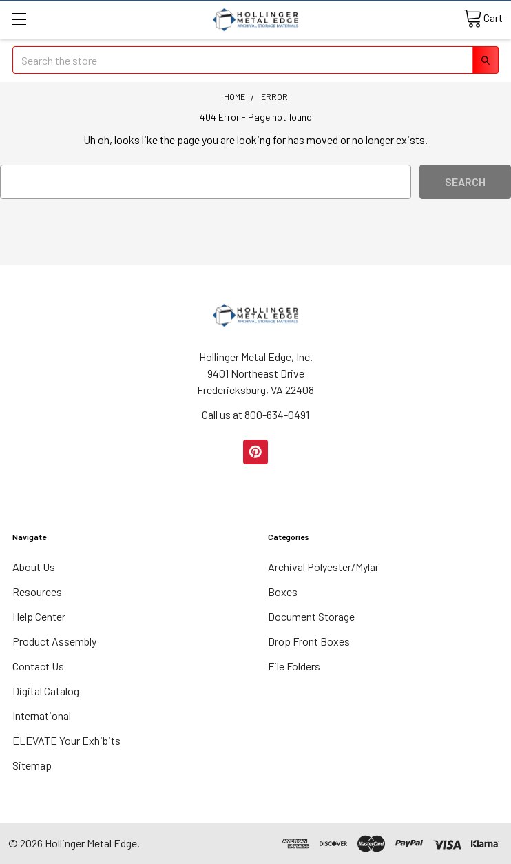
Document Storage (311, 616)
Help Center (38, 616)
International (41, 715)
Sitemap (32, 765)
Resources (37, 591)
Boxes (283, 591)
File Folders (294, 665)
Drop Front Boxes (309, 641)
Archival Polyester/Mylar (323, 566)
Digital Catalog (45, 690)
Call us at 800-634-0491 (255, 414)
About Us (33, 566)
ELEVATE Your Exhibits (66, 740)
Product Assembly (54, 641)
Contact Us (38, 665)
